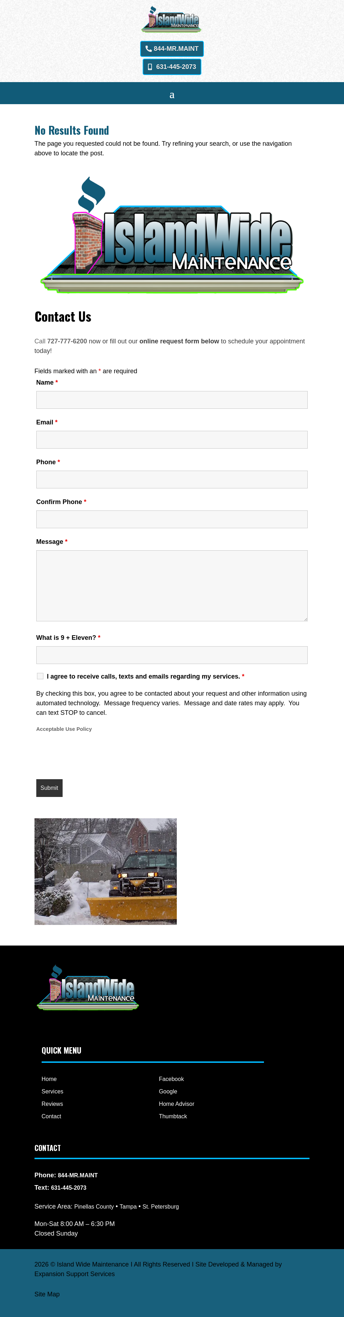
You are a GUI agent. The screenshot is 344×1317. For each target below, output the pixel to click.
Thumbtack (173, 1116)
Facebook (171, 1079)
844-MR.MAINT (176, 48)
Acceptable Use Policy (64, 729)
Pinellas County (94, 1207)
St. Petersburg (161, 1207)
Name (47, 382)
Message (52, 541)
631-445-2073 (176, 66)
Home (49, 1079)
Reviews (52, 1104)
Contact (51, 1116)
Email (47, 422)
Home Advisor (177, 1104)
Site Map (47, 1294)
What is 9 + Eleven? (68, 637)
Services (52, 1091)
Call (41, 341)
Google (168, 1091)
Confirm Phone (61, 501)
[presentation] (90, 756)
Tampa (128, 1207)
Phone (48, 462)
